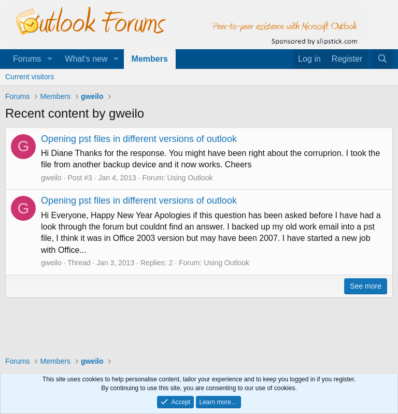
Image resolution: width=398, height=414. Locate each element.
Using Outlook (190, 178)
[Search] (382, 59)
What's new (86, 58)
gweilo (51, 178)
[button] (49, 59)
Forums (27, 58)
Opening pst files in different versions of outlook (139, 139)
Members (150, 58)
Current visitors (29, 77)
